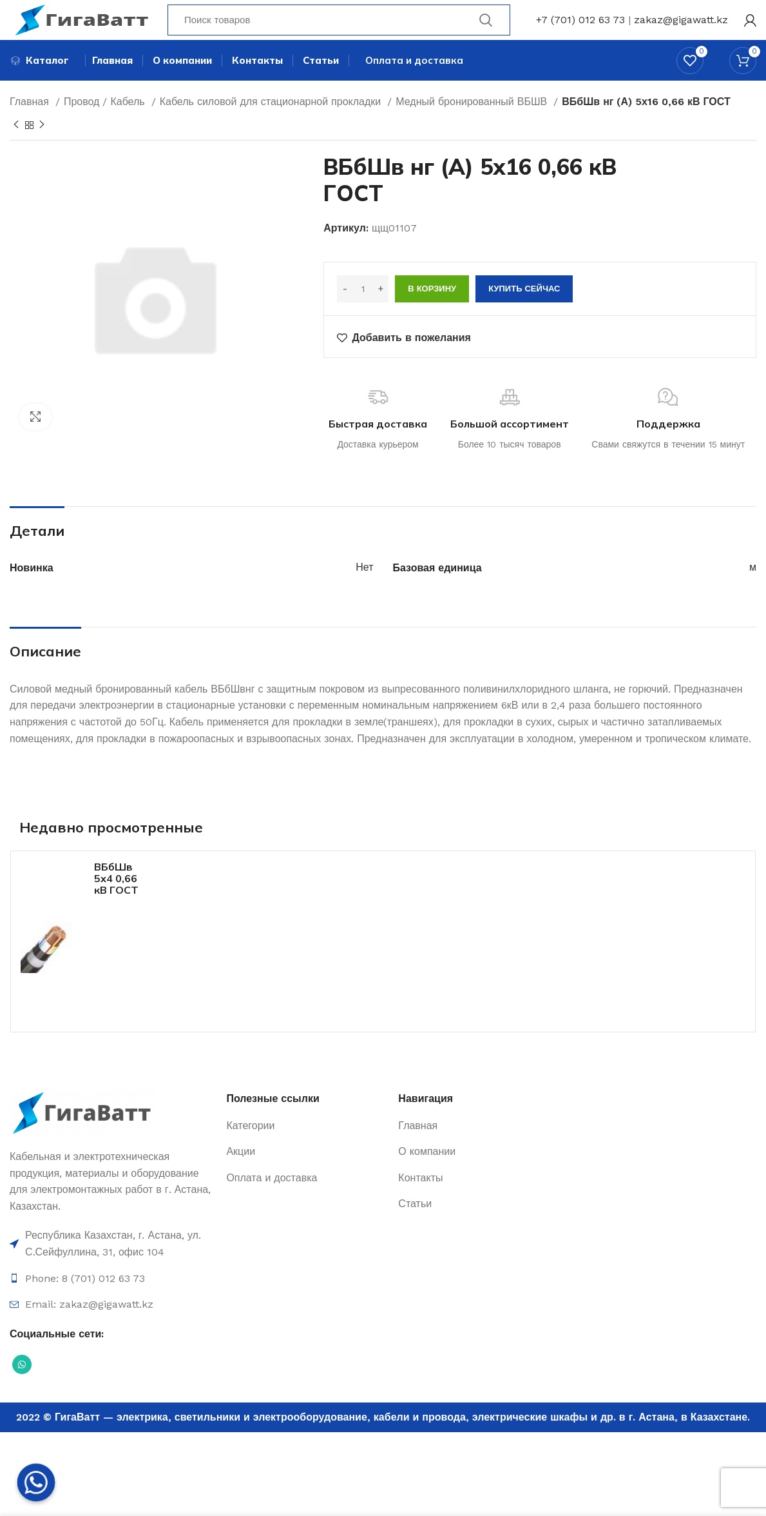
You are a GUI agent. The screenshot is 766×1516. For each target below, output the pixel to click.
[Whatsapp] (36, 1482)
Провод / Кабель (106, 124)
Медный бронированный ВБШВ (473, 124)
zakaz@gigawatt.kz (681, 29)
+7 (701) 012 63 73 (580, 29)
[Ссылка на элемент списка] (111, 1266)
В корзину (432, 311)
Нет (364, 590)
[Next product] (41, 147)
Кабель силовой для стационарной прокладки (272, 124)
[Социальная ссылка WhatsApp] (22, 1387)
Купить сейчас (524, 311)
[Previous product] (16, 147)
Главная (31, 124)
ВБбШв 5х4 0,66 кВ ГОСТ (116, 901)
